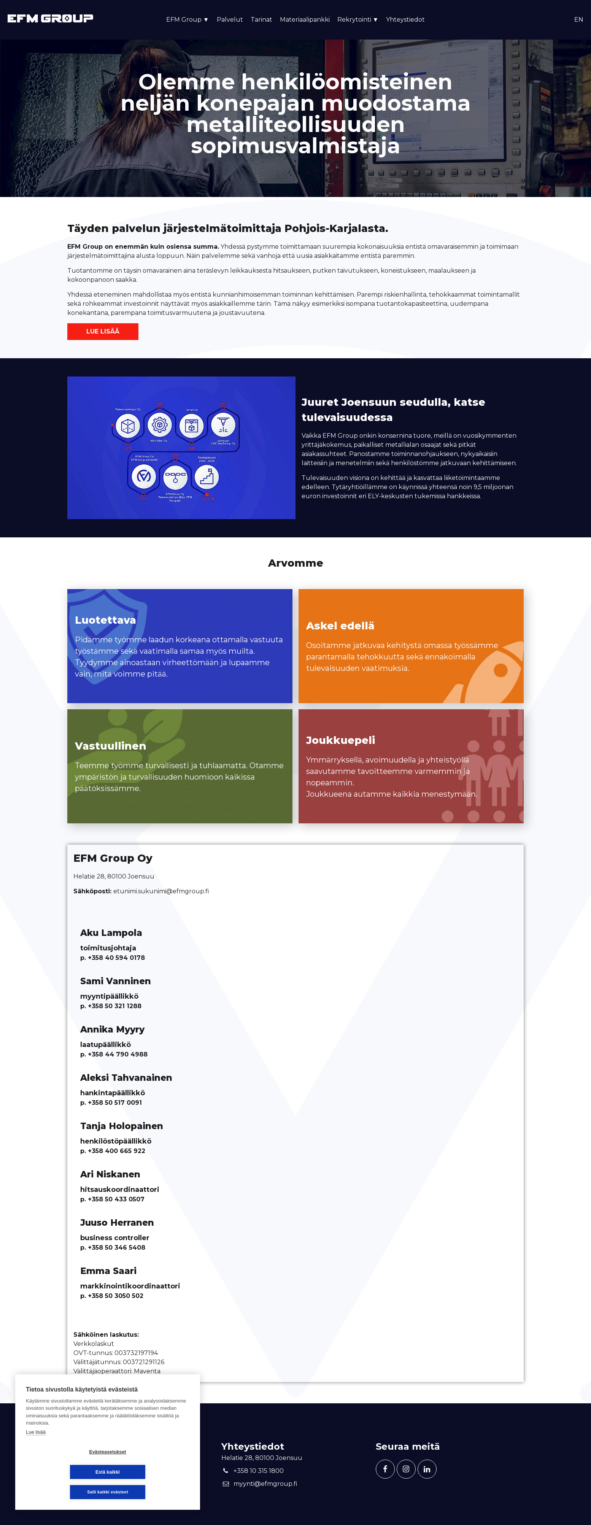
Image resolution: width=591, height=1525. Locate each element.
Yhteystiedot (405, 19)
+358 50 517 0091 (115, 1102)
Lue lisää (102, 331)
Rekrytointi (358, 19)
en (578, 19)
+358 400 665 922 (116, 1151)
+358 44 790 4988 (118, 1054)
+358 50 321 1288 (113, 1006)
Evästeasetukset (62, 1472)
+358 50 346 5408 (116, 1247)
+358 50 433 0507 (116, 1199)
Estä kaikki (153, 1472)
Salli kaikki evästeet (107, 1492)
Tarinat (261, 19)
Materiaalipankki (305, 19)
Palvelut (230, 19)
